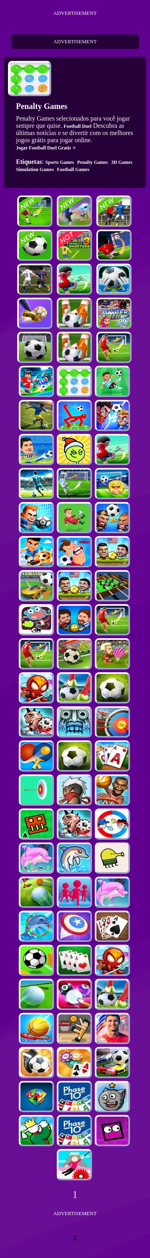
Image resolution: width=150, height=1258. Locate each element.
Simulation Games (35, 169)
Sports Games (59, 162)
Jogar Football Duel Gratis (43, 148)
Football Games (73, 169)
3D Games (121, 162)
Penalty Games (92, 162)
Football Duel (78, 126)
